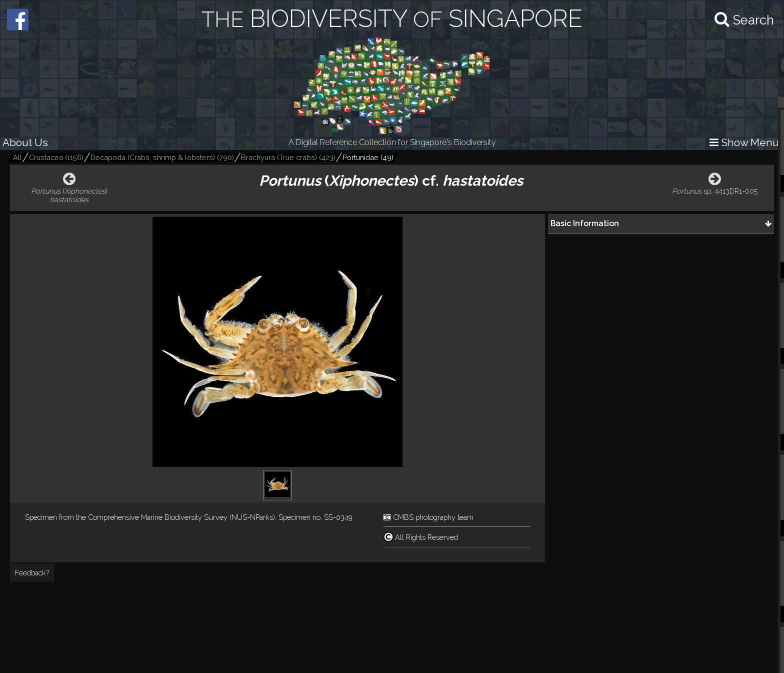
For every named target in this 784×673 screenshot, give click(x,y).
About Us (25, 142)
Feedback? (32, 572)
